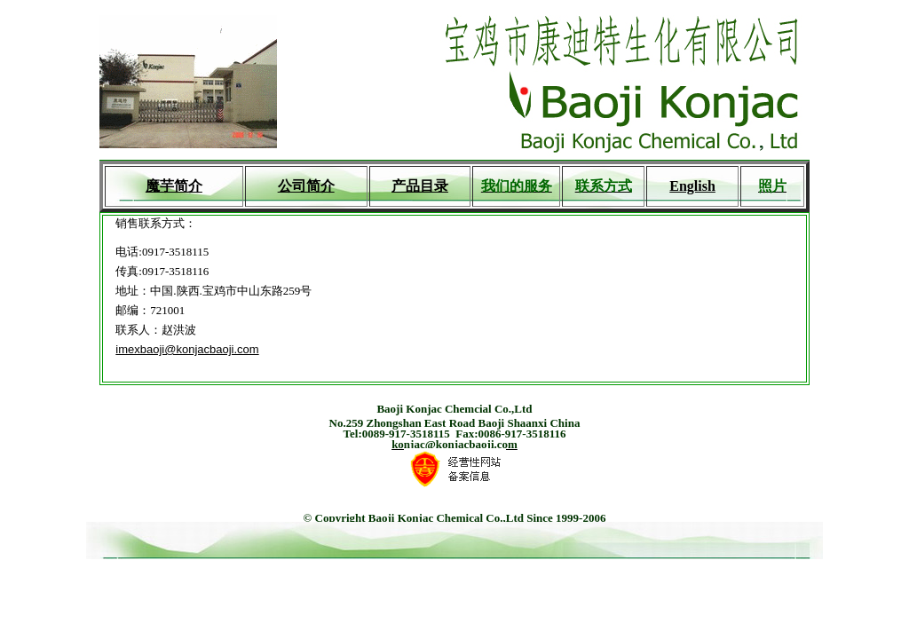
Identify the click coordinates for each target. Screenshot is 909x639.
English (692, 185)
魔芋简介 (174, 185)
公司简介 (306, 185)
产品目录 (419, 185)
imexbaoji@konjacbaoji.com (186, 349)
